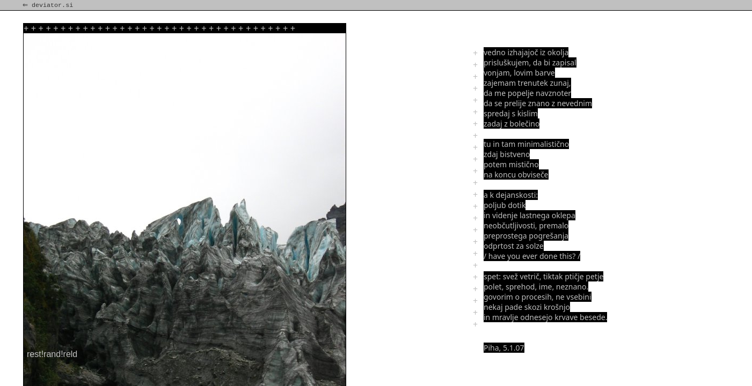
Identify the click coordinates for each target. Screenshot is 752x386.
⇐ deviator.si (49, 5)
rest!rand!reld (52, 354)
